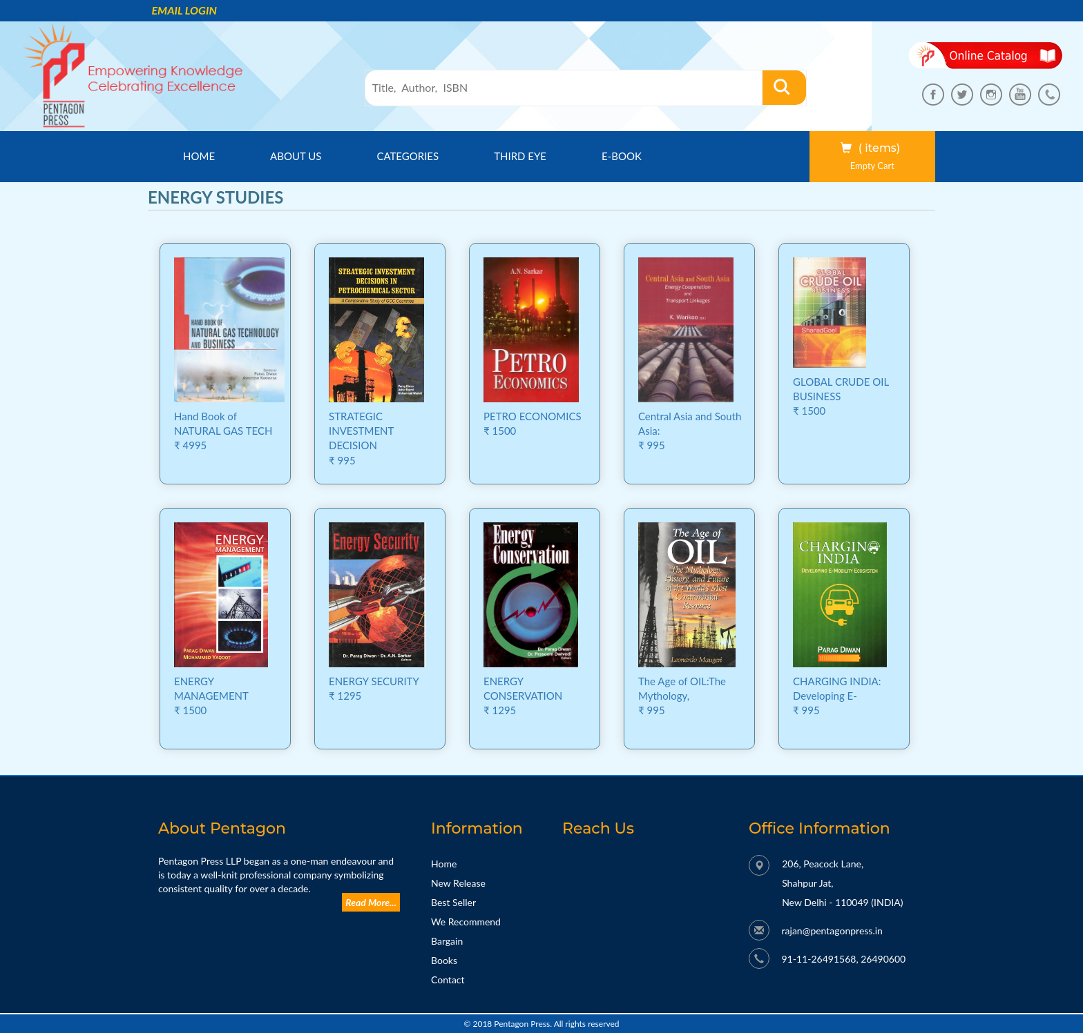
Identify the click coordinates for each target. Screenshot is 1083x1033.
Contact (448, 979)
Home (211, 155)
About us (295, 156)
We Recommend (466, 921)
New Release (458, 883)
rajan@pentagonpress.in (832, 930)
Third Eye (520, 156)
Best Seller (453, 902)
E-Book (622, 156)
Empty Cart (872, 165)
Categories (407, 156)
